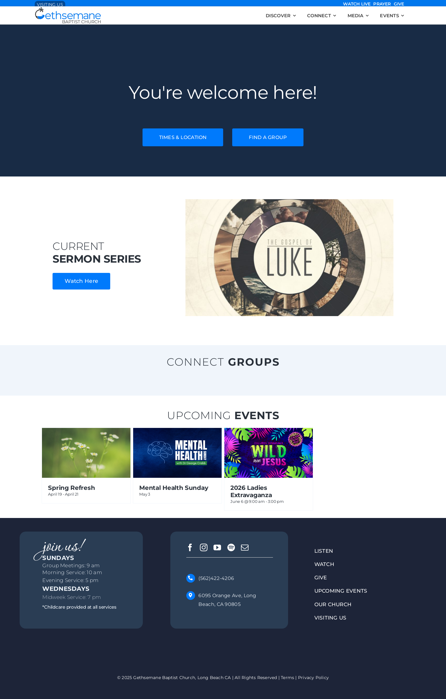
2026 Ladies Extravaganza (251, 491)
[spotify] (231, 547)
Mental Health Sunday (173, 487)
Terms (287, 677)
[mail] (245, 547)
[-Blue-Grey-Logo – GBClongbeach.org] (68, 9)
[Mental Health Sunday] (177, 433)
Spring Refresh (71, 487)
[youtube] (217, 547)
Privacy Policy (313, 677)
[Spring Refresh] (86, 433)
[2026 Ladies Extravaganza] (268, 433)
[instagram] (203, 547)
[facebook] (190, 547)
